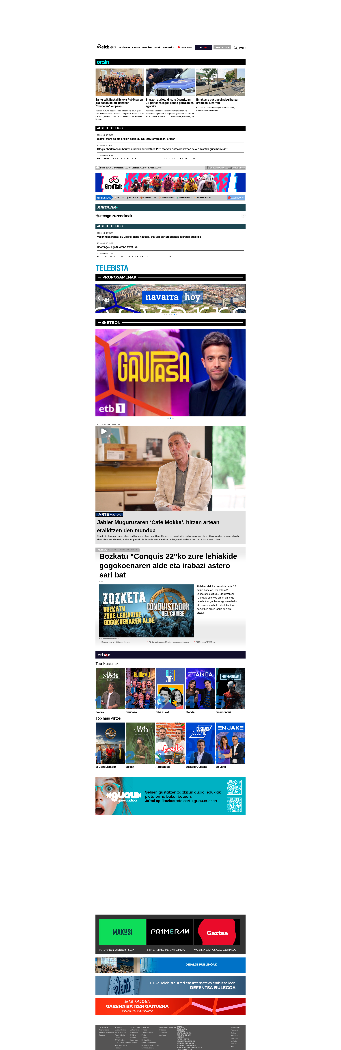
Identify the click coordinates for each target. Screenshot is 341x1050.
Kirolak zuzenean (147, 1048)
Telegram (234, 1038)
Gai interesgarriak (186, 1041)
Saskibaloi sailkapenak (150, 1045)
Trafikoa (181, 1031)
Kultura (133, 1038)
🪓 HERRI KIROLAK (203, 198)
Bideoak (102, 1035)
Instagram (234, 1036)
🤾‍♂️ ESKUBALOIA (184, 198)
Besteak (168, 47)
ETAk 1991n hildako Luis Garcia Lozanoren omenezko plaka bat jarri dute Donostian (147, 159)
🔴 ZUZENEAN (234, 197)
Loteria (180, 1037)
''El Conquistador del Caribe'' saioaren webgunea (169, 642)
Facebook (234, 1030)
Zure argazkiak (215, 167)
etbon (114, 322)
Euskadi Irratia (120, 1030)
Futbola (144, 1030)
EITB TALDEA (222, 47)
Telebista (147, 47)
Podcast (118, 1048)
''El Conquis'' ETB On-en (206, 642)
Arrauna (144, 1038)
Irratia (157, 47)
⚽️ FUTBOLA (132, 198)
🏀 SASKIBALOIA (148, 198)
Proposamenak (119, 277)
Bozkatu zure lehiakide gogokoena (115, 642)
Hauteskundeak (184, 1033)
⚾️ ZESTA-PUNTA (166, 198)
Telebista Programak (106, 1032)
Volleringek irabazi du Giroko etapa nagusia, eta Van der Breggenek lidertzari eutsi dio (149, 236)
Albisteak (124, 47)
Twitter (233, 1033)
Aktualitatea (134, 1030)
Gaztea (117, 1038)
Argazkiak (163, 1032)
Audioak (163, 1035)
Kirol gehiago (146, 1040)
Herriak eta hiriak (185, 1043)
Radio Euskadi (120, 1032)
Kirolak (136, 47)
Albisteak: (135, 1027)
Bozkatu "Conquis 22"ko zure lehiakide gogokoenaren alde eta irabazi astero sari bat (168, 565)
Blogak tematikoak (186, 1045)
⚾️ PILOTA (119, 198)
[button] (164, 314)
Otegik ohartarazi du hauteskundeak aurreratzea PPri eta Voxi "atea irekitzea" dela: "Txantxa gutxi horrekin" (162, 149)
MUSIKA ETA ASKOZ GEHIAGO (215, 949)
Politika (133, 1035)
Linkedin (234, 1041)
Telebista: (103, 1027)
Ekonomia (134, 1032)
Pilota (143, 1035)
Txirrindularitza (147, 1032)
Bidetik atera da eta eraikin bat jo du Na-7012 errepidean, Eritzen (136, 138)
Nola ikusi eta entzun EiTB (189, 1047)
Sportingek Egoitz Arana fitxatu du (117, 247)
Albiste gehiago (110, 128)
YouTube (234, 1044)
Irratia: (118, 1027)
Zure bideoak (236, 167)
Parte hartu (183, 1039)
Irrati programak (121, 1045)
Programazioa (104, 1030)
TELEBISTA (111, 268)
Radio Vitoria (120, 1035)
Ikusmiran (134, 1040)
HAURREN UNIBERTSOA (116, 949)
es (244, 48)
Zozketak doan (184, 1035)
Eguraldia (134, 1043)
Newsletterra (235, 1027)
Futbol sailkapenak (148, 1043)
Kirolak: (145, 1027)
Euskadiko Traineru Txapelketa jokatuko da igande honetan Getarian (138, 257)
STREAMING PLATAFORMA (166, 949)
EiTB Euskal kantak (122, 1043)
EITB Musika (119, 1040)
